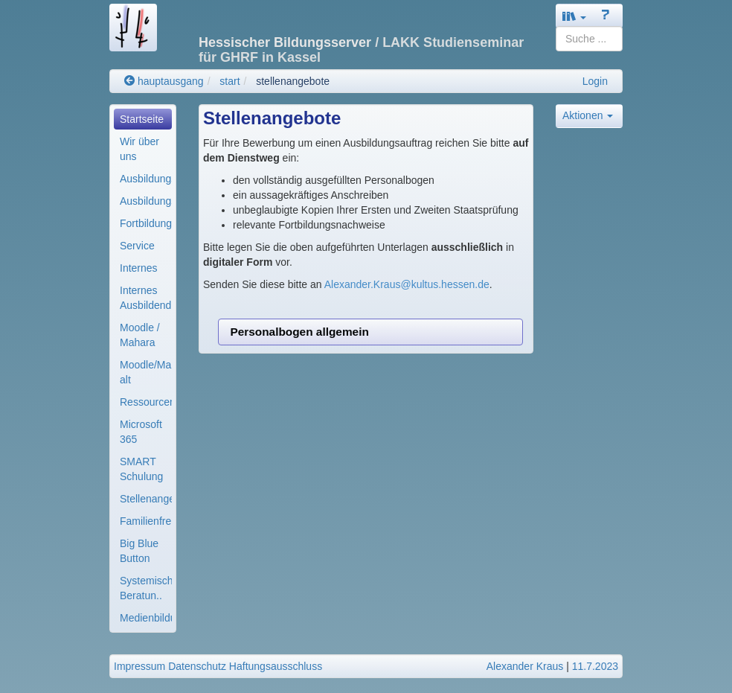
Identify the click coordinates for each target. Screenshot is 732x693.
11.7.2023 (595, 666)
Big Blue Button (139, 550)
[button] (574, 16)
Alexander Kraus (525, 666)
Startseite (142, 119)
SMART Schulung (141, 469)
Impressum (139, 666)
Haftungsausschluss (275, 666)
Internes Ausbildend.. (146, 297)
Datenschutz (197, 666)
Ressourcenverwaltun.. (146, 402)
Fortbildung (146, 223)
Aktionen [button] (587, 115)
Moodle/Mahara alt (146, 372)
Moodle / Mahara (140, 335)
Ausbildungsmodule (146, 201)
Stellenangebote (146, 499)
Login (595, 81)
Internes (139, 268)
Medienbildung (146, 618)
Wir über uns (139, 148)
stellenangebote (293, 81)
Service (137, 246)
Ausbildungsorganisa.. (146, 179)
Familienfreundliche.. (146, 521)
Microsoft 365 (141, 431)
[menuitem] (143, 119)
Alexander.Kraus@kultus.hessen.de (406, 284)
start (229, 81)
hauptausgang (164, 81)
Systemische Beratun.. (146, 588)
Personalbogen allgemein (299, 331)
